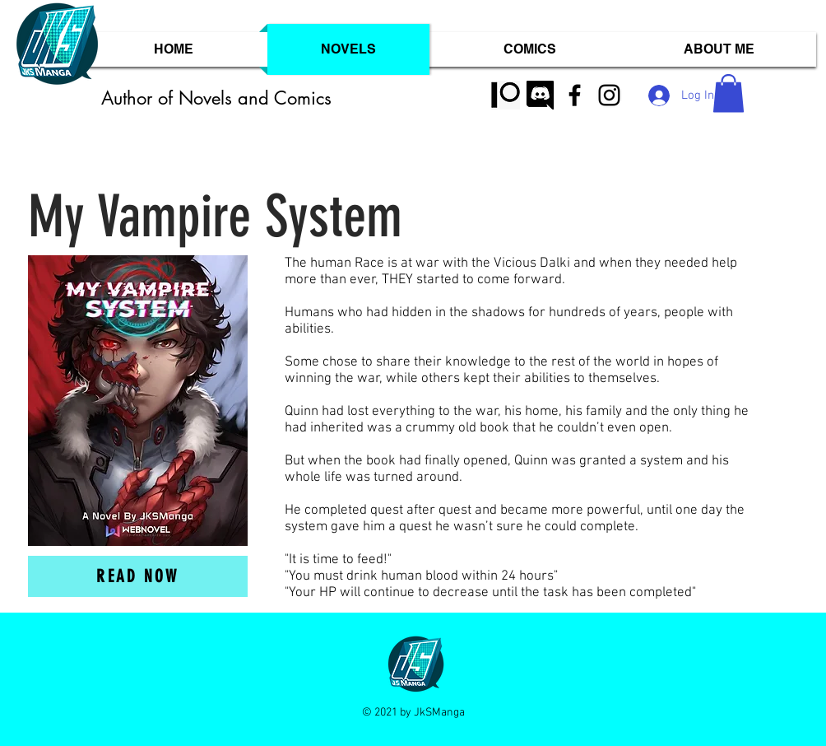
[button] (728, 93)
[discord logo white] (540, 95)
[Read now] (138, 576)
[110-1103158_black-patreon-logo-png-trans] (505, 95)
